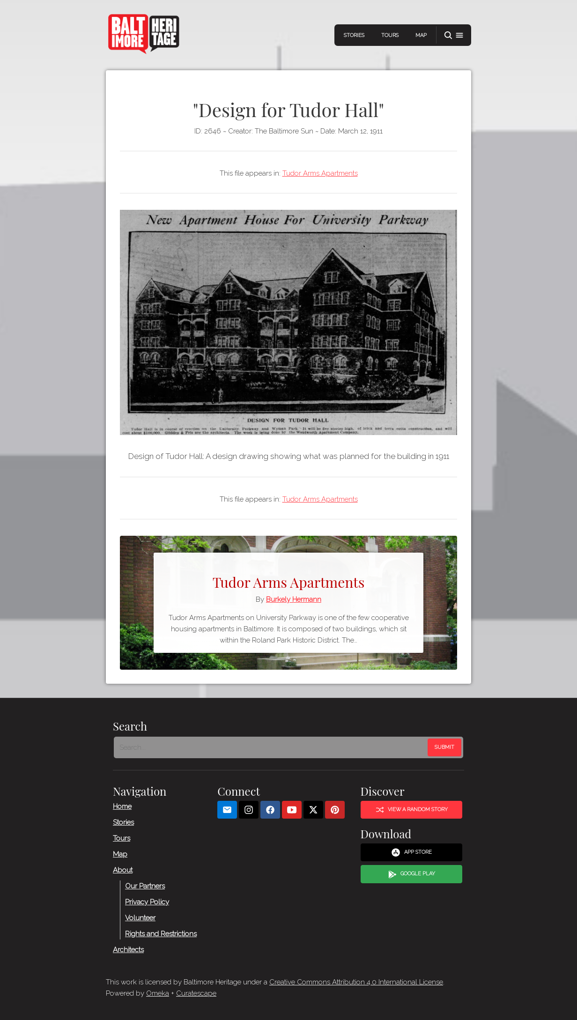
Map (421, 35)
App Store (411, 852)
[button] (453, 35)
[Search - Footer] (272, 747)
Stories (354, 35)
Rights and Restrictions (161, 934)
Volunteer (140, 918)
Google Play (412, 874)
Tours (390, 35)
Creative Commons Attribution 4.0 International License (356, 982)
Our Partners (145, 886)
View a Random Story (411, 809)
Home (122, 806)
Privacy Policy (147, 902)
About (123, 870)
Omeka (157, 993)
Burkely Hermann (293, 599)
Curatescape (196, 993)
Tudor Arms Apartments (320, 173)
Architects (128, 950)
